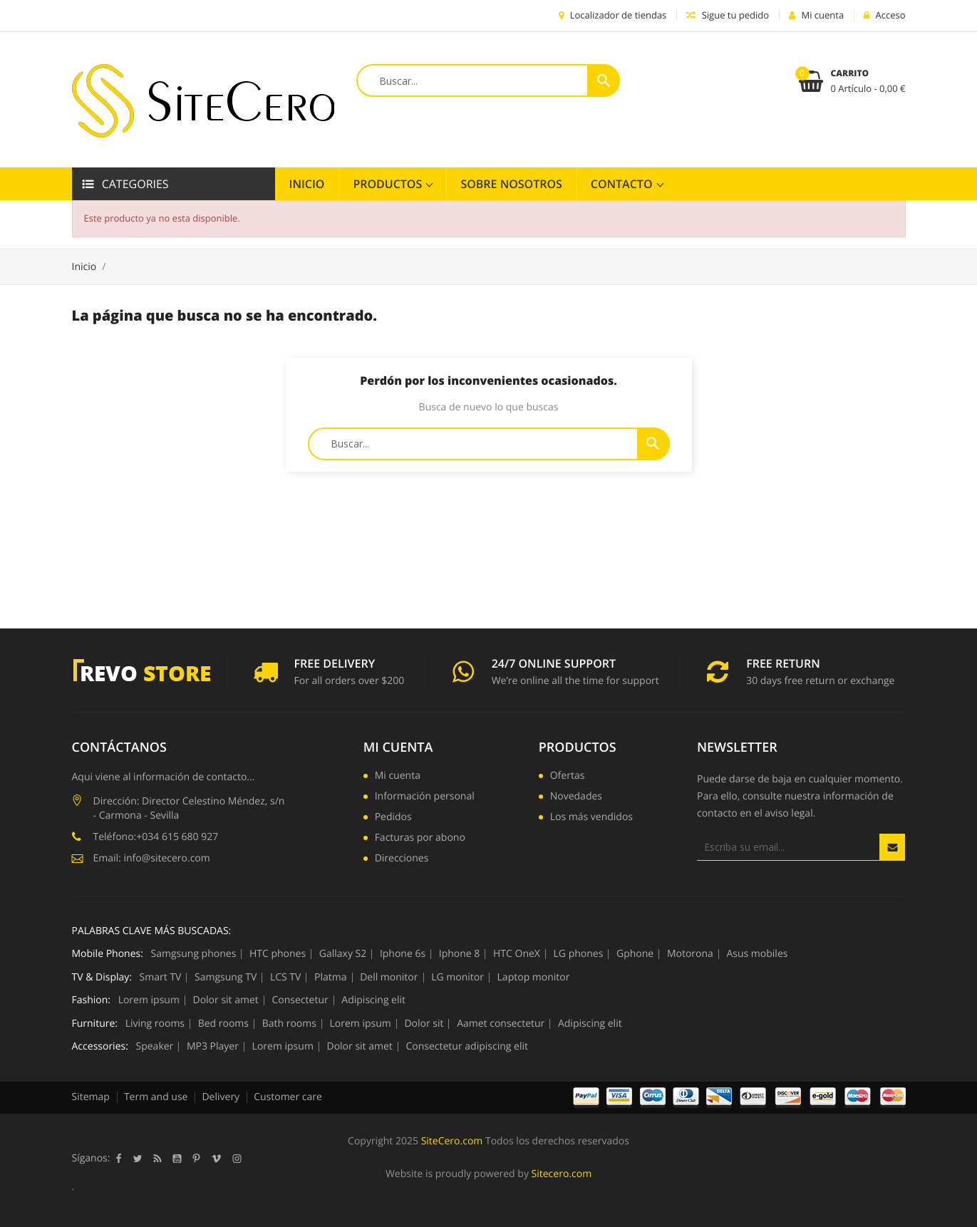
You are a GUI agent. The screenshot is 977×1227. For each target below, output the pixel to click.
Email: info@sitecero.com (151, 858)
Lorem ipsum (149, 1000)
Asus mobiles (756, 954)
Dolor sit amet (226, 1000)
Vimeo (216, 1158)
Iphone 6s (402, 954)
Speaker (155, 1047)
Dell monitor (389, 978)
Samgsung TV (226, 978)
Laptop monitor (533, 978)
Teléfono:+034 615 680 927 (156, 837)
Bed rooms (223, 1024)
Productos (389, 184)
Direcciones (402, 859)
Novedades (576, 797)
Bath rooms (289, 1024)
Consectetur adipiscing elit (466, 1047)
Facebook (118, 1158)
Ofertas (567, 776)
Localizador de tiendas (612, 15)
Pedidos (393, 818)
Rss (157, 1158)
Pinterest (196, 1158)
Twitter (137, 1158)
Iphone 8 (459, 954)
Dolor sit (423, 1024)
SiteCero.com (452, 1141)
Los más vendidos (591, 818)
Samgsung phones (194, 954)
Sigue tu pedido (727, 15)
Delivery (220, 1097)
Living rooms (155, 1024)
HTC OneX (516, 954)
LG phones (579, 954)
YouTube (176, 1158)
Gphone (634, 954)
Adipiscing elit (373, 1000)
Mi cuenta (398, 747)
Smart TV (161, 978)
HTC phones (277, 954)
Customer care (288, 1097)
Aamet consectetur (500, 1024)
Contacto (623, 184)
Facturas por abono (420, 838)
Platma (330, 978)
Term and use (156, 1097)
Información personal (425, 797)
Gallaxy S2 (342, 954)
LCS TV (285, 978)
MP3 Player (213, 1047)
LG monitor (457, 978)
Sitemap (91, 1097)
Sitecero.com (562, 1174)
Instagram (236, 1158)
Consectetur (300, 1000)
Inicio (307, 184)
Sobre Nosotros (511, 184)
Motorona (690, 954)
